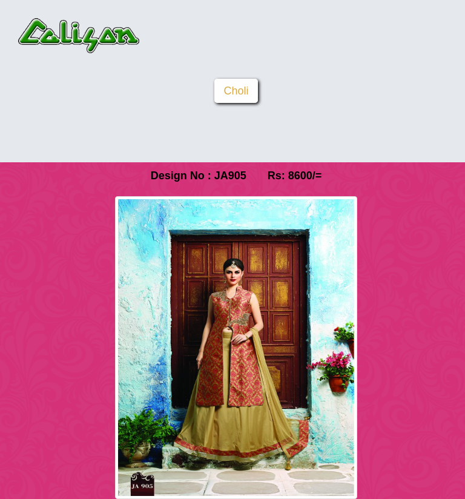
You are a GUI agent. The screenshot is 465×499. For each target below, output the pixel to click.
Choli (235, 91)
